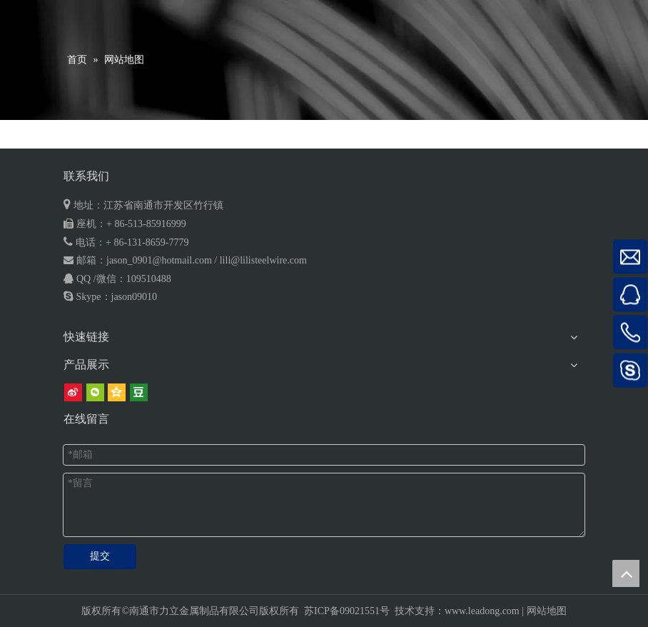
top (625, 573)
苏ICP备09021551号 (347, 611)
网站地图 (547, 611)
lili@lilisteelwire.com (263, 260)
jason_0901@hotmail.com (159, 260)
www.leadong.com (482, 611)
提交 (100, 556)
